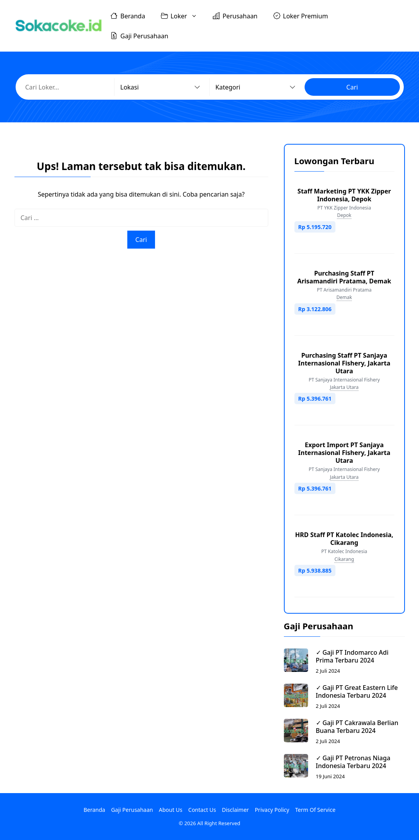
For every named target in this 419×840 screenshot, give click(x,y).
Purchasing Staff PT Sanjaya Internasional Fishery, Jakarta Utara (344, 363)
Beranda (128, 15)
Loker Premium (300, 15)
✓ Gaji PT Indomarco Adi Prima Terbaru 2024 (352, 656)
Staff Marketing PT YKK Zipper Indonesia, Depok (344, 195)
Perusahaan (235, 15)
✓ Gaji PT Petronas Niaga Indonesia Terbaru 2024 (353, 762)
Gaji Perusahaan (139, 35)
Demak (344, 297)
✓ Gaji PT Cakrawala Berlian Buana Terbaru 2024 (357, 726)
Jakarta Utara (344, 387)
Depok (344, 215)
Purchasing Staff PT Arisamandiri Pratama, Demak (344, 277)
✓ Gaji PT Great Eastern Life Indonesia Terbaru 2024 (357, 691)
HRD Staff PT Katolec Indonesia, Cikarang (344, 538)
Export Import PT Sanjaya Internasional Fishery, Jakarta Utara (344, 453)
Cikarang (344, 559)
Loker (183, 16)
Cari (352, 87)
